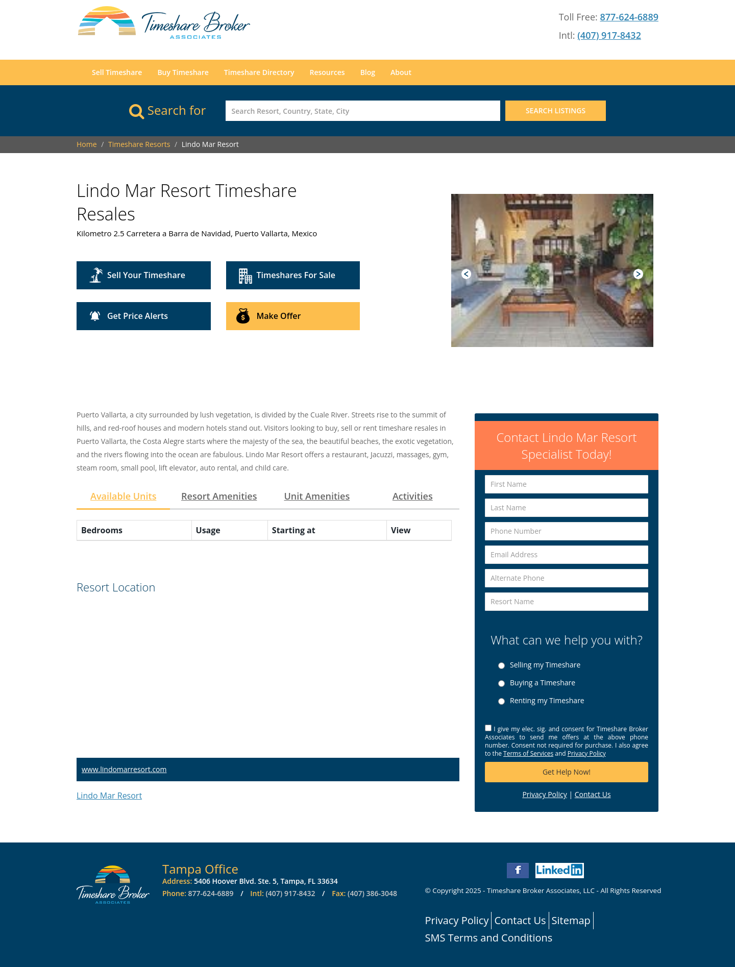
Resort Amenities (219, 496)
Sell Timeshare (117, 72)
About (400, 72)
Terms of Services (528, 753)
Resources (327, 72)
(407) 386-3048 (372, 893)
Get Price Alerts (137, 315)
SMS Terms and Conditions (489, 938)
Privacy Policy (587, 753)
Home (87, 144)
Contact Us (593, 794)
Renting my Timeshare (547, 700)
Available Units (123, 496)
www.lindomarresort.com (124, 769)
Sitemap (571, 920)
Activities (413, 496)
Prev (466, 274)
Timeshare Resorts (139, 144)
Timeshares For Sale (296, 275)
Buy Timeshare (182, 72)
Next (638, 274)
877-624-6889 (629, 17)
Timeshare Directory (259, 72)
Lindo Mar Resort (109, 795)
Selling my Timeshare (545, 664)
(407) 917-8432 (609, 35)
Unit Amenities (317, 496)
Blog (367, 72)
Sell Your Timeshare (146, 275)
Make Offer (279, 315)
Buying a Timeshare (542, 682)
